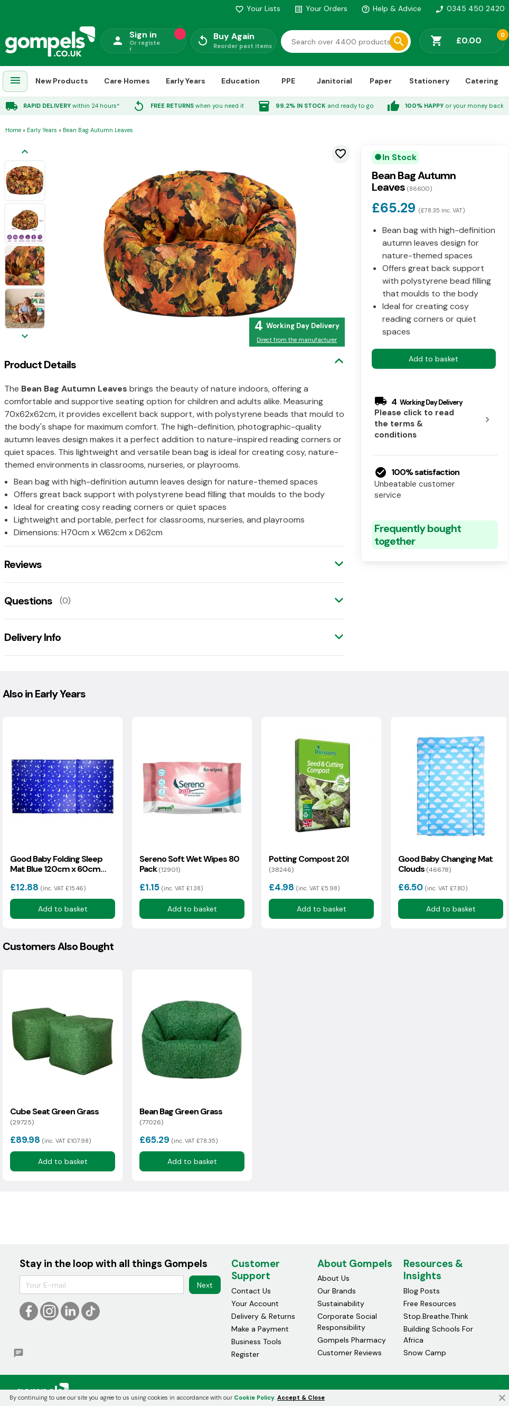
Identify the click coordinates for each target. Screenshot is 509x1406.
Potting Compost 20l (308, 864)
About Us (333, 1278)
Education (240, 81)
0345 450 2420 (470, 8)
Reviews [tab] (23, 564)
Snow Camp (424, 1352)
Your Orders (320, 8)
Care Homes (127, 81)
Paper (381, 81)
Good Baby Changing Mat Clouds (445, 864)
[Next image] (24, 336)
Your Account (255, 1303)
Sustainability (340, 1303)
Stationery (429, 81)
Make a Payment (260, 1329)
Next (205, 1285)
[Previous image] (24, 152)
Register (245, 1354)
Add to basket (433, 359)
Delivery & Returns (263, 1316)
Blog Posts (421, 1291)
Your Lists (257, 8)
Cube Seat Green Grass (54, 1116)
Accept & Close (301, 1397)
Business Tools (256, 1341)
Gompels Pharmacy (351, 1340)
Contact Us (251, 1291)
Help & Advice (391, 8)
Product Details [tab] (40, 364)
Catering (481, 81)
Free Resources (429, 1303)
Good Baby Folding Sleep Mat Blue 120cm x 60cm (56, 864)
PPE (288, 81)
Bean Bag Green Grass (180, 1116)
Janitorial (334, 81)
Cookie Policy (254, 1397)
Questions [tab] (28, 601)
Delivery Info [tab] (32, 637)
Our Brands (336, 1291)
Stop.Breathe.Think (435, 1316)
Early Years (185, 81)
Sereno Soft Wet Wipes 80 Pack (189, 864)
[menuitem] (15, 81)
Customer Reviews (349, 1352)
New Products (61, 81)
